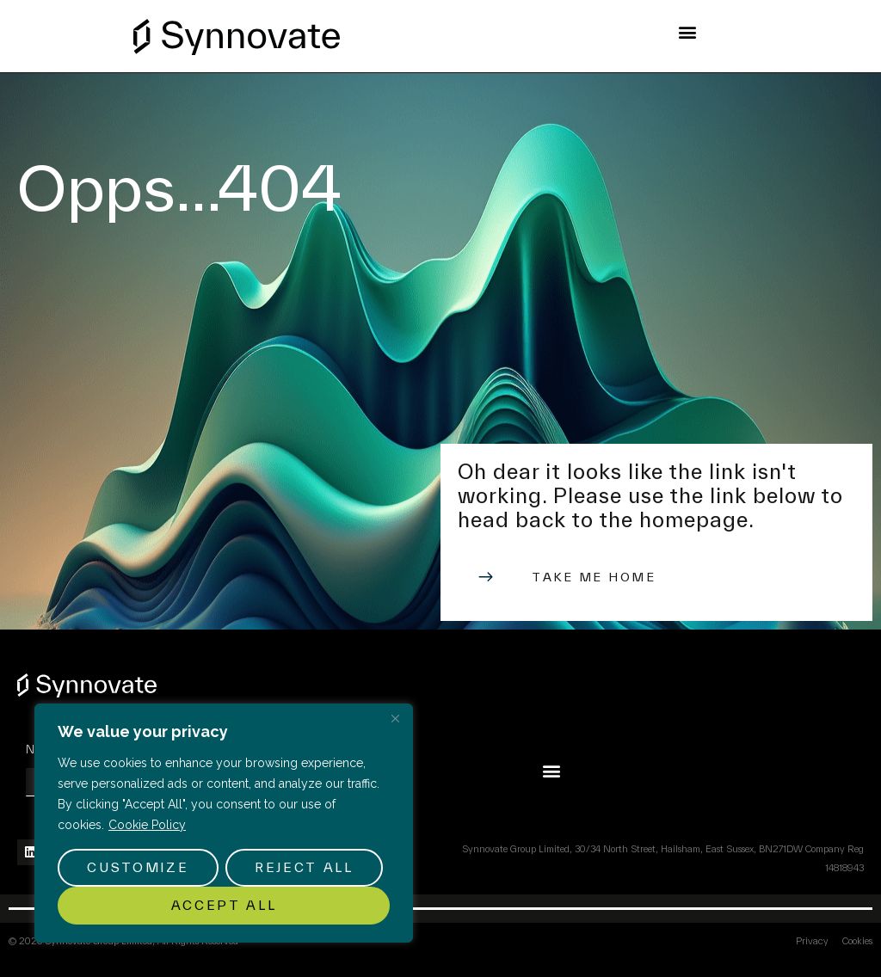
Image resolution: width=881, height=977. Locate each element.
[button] (688, 31)
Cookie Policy (147, 825)
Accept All (224, 905)
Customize (137, 867)
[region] (223, 823)
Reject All (304, 867)
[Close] (395, 718)
